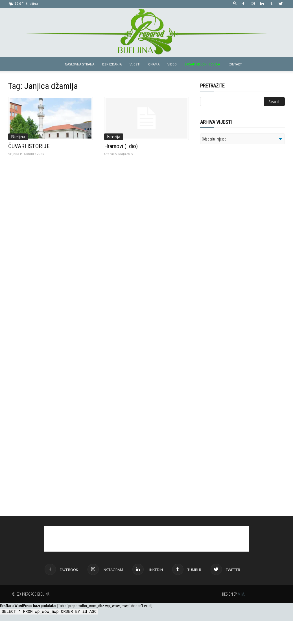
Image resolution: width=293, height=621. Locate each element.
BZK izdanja (112, 64)
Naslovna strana (79, 64)
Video (172, 64)
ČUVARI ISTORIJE (29, 146)
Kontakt (235, 64)
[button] (235, 3)
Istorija (113, 136)
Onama (153, 64)
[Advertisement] (244, 221)
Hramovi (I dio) (121, 146)
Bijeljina (18, 136)
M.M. (241, 594)
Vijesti (135, 64)
